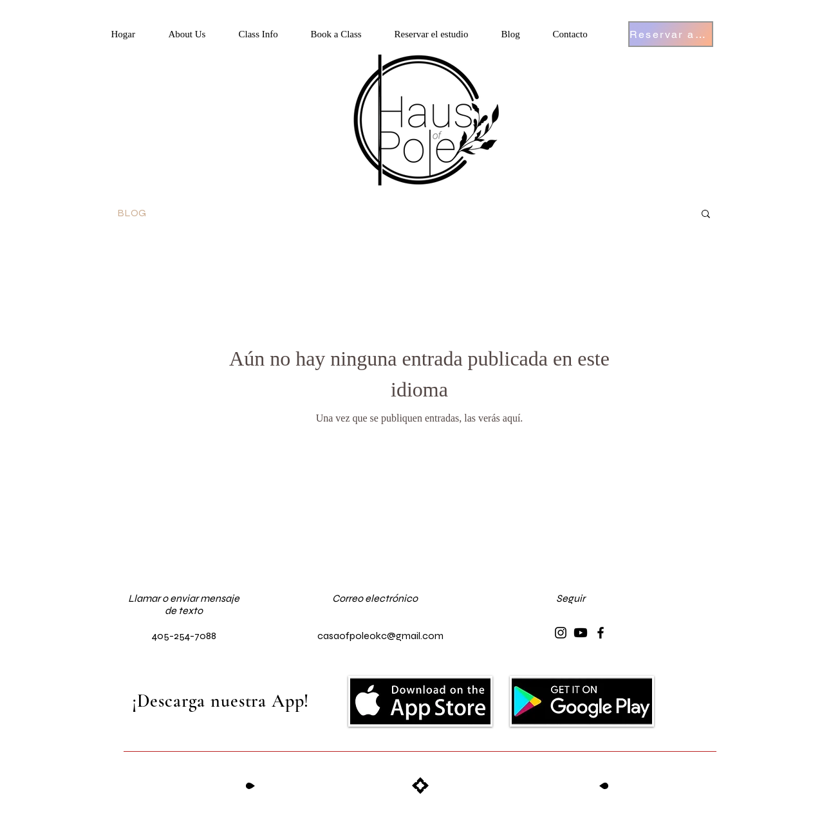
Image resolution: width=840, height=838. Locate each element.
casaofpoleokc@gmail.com (380, 635)
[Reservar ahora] (670, 34)
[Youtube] (580, 632)
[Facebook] (600, 632)
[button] (197, 34)
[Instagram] (560, 632)
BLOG (131, 213)
